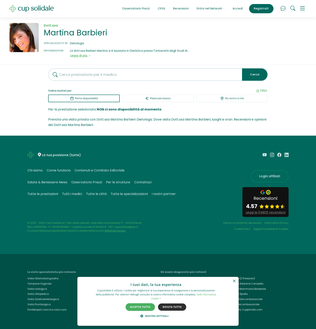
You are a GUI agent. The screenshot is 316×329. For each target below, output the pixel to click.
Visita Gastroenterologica (43, 299)
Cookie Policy (242, 229)
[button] (302, 9)
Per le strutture (118, 182)
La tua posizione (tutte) (61, 155)
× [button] (234, 281)
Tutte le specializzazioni (129, 194)
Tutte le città (96, 194)
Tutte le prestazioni (42, 194)
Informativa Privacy (277, 223)
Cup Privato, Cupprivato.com (244, 309)
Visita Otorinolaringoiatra (42, 278)
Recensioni (181, 8)
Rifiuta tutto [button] (172, 307)
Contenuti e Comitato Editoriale (100, 170)
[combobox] (144, 74)
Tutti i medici (72, 194)
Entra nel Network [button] (211, 8)
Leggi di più (80, 56)
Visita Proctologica (39, 304)
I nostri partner (164, 194)
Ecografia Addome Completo (245, 283)
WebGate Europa (115, 230)
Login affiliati (269, 176)
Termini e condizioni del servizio (242, 223)
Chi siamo (35, 170)
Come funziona (59, 170)
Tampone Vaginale (39, 283)
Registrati (261, 8)
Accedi (238, 8)
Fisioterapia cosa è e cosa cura (46, 309)
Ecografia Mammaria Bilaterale (246, 289)
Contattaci (143, 182)
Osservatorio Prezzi (136, 8)
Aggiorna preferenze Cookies (271, 229)
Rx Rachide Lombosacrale (243, 304)
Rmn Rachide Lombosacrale (244, 299)
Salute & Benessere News (47, 182)
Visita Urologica (37, 289)
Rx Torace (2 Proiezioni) (241, 278)
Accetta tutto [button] (140, 307)
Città (161, 8)
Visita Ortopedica (38, 294)
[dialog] (158, 301)
